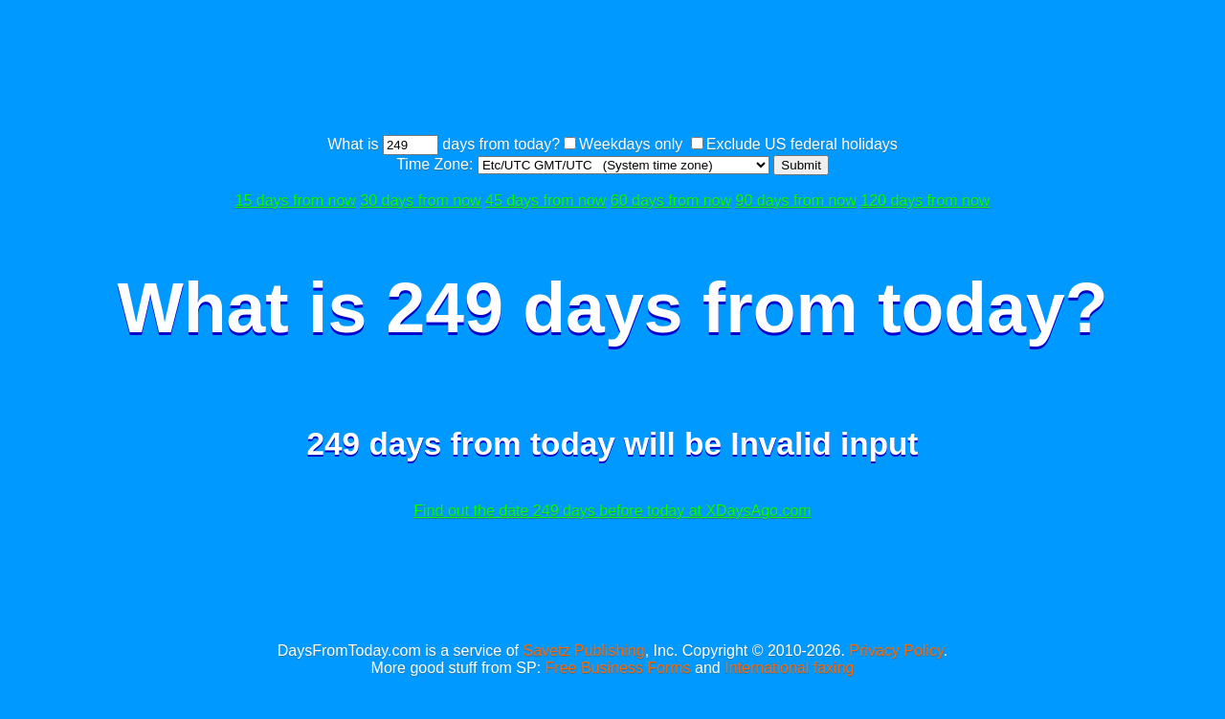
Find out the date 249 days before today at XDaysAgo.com (612, 511)
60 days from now (671, 200)
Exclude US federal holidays (802, 144)
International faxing (789, 668)
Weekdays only (630, 144)
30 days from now (420, 200)
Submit (800, 165)
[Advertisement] (612, 70)
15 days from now (295, 200)
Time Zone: (437, 164)
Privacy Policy (896, 650)
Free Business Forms (618, 668)
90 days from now (796, 200)
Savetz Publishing (583, 650)
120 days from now (925, 200)
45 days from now (545, 200)
